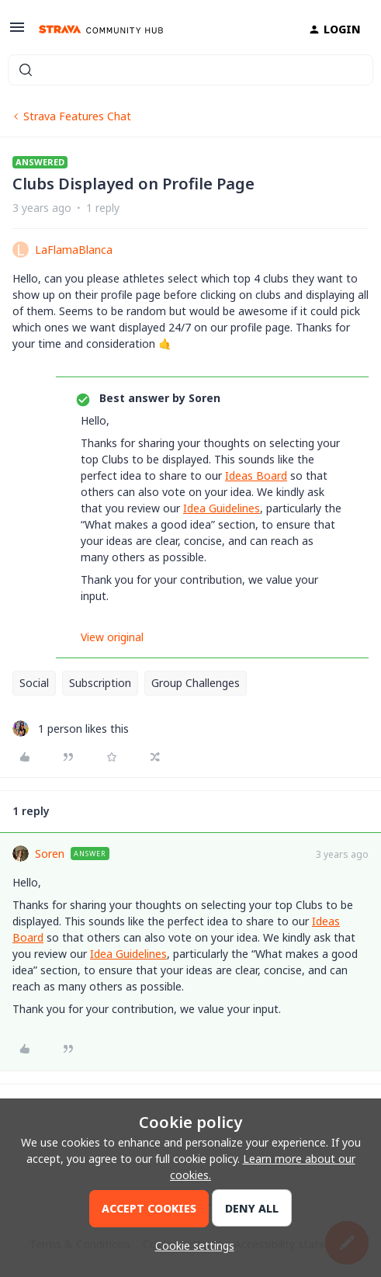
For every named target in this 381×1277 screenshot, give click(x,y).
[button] (17, 32)
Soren (49, 853)
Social (34, 682)
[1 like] (70, 728)
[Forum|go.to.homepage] (101, 29)
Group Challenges (195, 682)
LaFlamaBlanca (74, 249)
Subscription (100, 682)
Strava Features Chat (77, 116)
